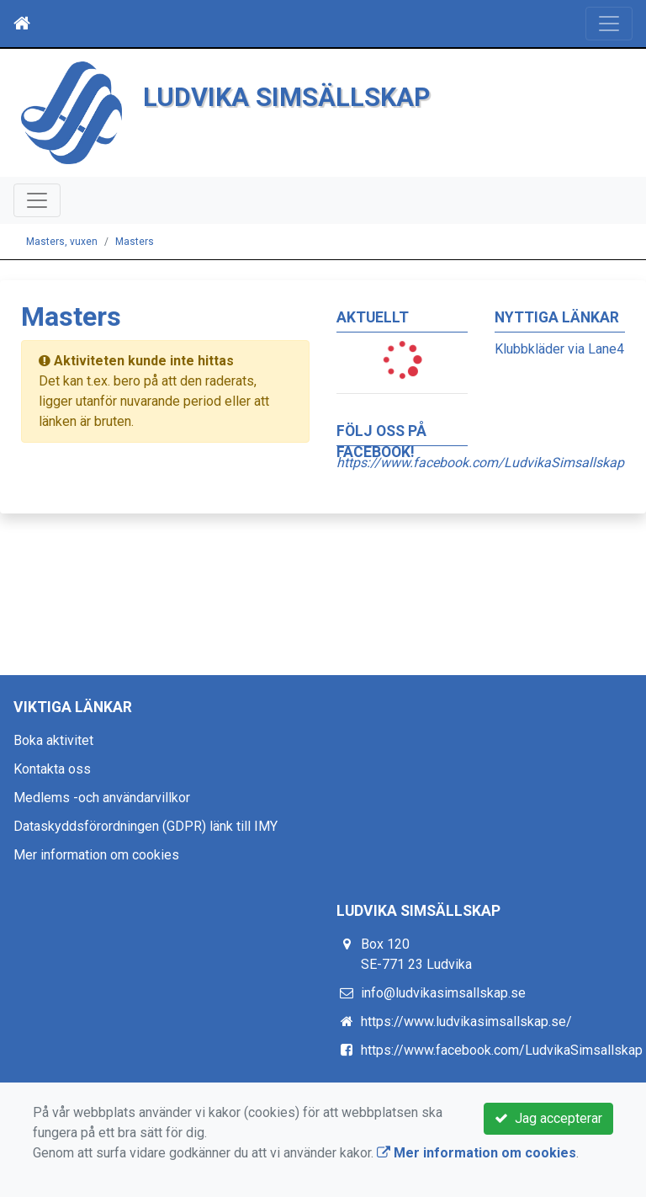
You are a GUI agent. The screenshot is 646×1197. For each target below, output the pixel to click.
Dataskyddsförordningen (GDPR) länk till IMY (145, 826)
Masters (134, 241)
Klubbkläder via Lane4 (559, 349)
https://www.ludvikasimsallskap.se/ (466, 1021)
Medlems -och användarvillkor (101, 798)
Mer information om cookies (96, 855)
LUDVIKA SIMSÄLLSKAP (286, 97)
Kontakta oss (52, 769)
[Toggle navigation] (609, 23)
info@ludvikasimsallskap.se (443, 993)
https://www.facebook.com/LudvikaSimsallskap (502, 1050)
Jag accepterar (548, 1118)
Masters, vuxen (62, 241)
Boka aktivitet (53, 740)
